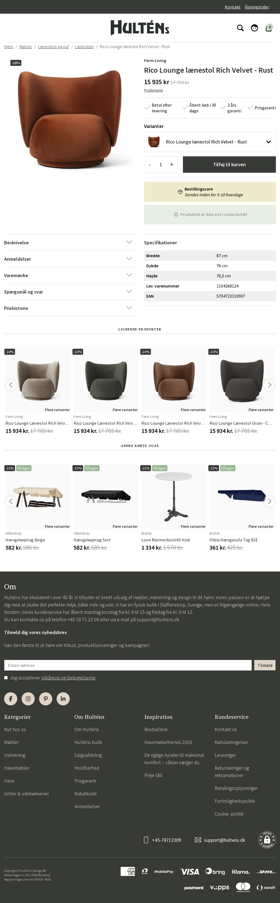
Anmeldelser (87, 806)
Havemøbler (16, 768)
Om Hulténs (86, 729)
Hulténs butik (88, 742)
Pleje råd (153, 775)
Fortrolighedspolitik (235, 801)
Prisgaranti (85, 781)
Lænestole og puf (53, 46)
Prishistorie (153, 90)
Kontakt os (226, 729)
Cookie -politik (229, 814)
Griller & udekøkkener (26, 793)
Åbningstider (257, 7)
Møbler (25, 46)
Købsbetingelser (231, 742)
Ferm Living (155, 60)
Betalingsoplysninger (236, 788)
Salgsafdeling (88, 755)
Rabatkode (85, 793)
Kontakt (233, 7)
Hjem (8, 46)
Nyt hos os (15, 729)
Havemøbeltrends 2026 (168, 742)
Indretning (14, 755)
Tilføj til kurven (229, 164)
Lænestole (84, 46)
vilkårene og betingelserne (68, 678)
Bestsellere (156, 729)
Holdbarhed (86, 768)
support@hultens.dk (158, 619)
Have (9, 781)
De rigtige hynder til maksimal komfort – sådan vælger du (174, 759)
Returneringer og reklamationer (232, 771)
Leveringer (225, 755)
